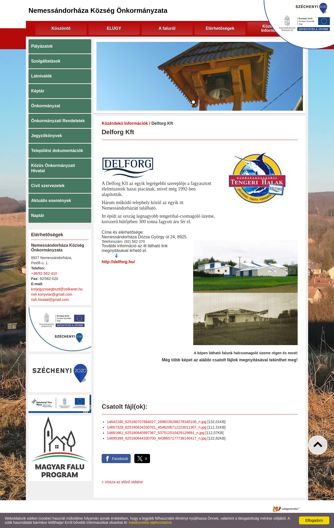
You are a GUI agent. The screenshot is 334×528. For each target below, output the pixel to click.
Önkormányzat (45, 106)
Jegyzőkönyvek (46, 135)
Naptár (37, 215)
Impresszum (214, 509)
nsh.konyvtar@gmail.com (51, 294)
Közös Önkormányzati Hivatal (53, 168)
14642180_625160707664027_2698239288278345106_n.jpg (156, 422)
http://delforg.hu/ (118, 262)
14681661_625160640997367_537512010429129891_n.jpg (155, 433)
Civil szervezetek (48, 185)
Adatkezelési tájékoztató (145, 509)
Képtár (37, 91)
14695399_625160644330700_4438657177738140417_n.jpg (156, 438)
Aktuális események (51, 200)
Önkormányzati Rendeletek (58, 121)
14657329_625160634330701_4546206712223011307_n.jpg (156, 427)
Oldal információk (184, 509)
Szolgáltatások (45, 61)
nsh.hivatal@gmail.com (50, 299)
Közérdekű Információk (125, 123)
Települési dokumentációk (57, 150)
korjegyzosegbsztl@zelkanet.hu (57, 289)
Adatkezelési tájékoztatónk (150, 522)
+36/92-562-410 (44, 273)
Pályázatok (42, 46)
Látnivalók (41, 76)
